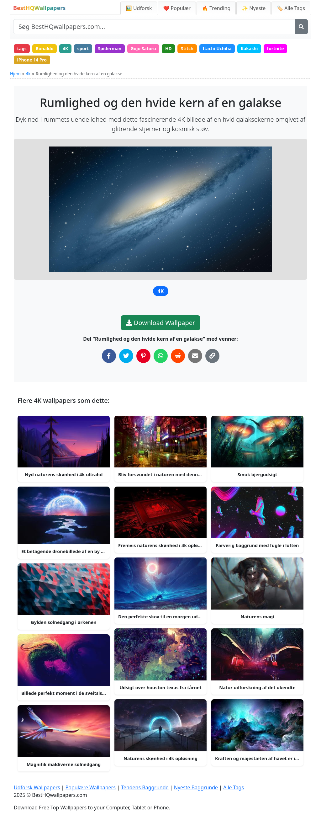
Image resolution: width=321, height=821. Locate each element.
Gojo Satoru (144, 48)
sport (83, 48)
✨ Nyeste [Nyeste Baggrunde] (254, 8)
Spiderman (110, 48)
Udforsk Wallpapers (37, 787)
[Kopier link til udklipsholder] (212, 356)
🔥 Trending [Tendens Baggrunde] (216, 8)
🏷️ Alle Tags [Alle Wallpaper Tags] (291, 8)
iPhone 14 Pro (32, 60)
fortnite (277, 48)
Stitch (188, 48)
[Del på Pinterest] (143, 356)
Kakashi (251, 48)
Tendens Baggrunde (145, 787)
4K (66, 48)
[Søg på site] (154, 26)
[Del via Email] (195, 356)
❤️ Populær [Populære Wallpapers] (177, 8)
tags (22, 48)
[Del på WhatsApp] (161, 356)
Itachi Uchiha (219, 48)
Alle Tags (233, 787)
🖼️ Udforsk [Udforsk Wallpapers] (139, 8)
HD (169, 48)
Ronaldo (45, 48)
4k (28, 74)
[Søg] (301, 26)
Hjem (15, 74)
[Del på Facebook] (109, 356)
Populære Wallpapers (91, 787)
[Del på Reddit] (178, 356)
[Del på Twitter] (126, 356)
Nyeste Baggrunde (196, 787)
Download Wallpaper (160, 322)
